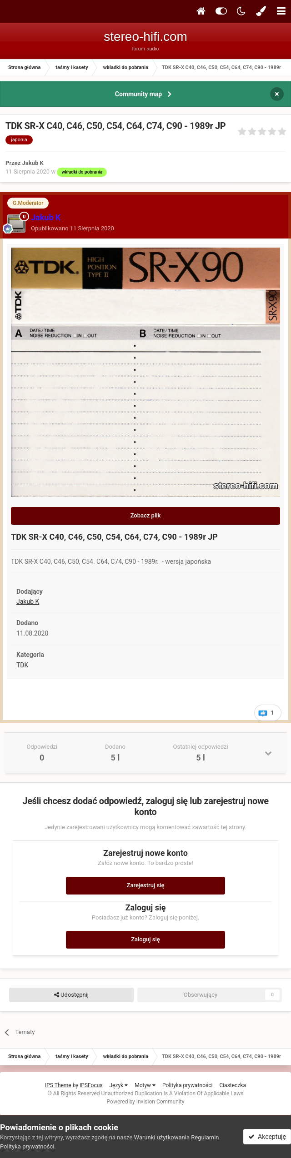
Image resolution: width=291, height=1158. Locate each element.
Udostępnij (71, 995)
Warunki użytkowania (162, 1137)
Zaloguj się (145, 939)
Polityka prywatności (187, 1085)
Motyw (145, 1085)
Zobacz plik (145, 515)
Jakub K (27, 601)
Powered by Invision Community (146, 1101)
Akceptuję (267, 1136)
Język (118, 1085)
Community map (138, 94)
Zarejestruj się (146, 885)
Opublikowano (72, 228)
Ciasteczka (232, 1085)
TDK (22, 665)
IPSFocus (91, 1085)
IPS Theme (58, 1085)
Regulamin (205, 1137)
